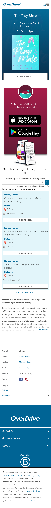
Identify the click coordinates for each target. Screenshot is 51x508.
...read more (42, 330)
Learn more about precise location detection (32, 186)
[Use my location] (42, 182)
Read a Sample (25, 76)
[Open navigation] (46, 4)
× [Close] (45, 472)
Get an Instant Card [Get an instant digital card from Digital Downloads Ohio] (13, 214)
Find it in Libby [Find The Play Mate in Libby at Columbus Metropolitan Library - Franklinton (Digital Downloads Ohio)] (25, 253)
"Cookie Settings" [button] (33, 491)
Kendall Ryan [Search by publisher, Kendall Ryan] (25, 368)
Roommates (26, 26)
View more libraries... (25, 292)
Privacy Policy (34, 476)
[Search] (47, 182)
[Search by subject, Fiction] (25, 390)
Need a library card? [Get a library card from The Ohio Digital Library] (11, 280)
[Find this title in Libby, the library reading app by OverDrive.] (25, 121)
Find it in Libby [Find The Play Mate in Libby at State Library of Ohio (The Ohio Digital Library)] (25, 286)
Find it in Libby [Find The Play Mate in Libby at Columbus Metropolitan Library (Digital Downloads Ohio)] (25, 220)
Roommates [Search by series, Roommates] (24, 357)
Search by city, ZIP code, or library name (25, 178)
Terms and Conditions (13, 476)
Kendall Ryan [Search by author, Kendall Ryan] (27, 31)
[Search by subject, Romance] (25, 395)
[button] (25, 431)
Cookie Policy (33, 501)
